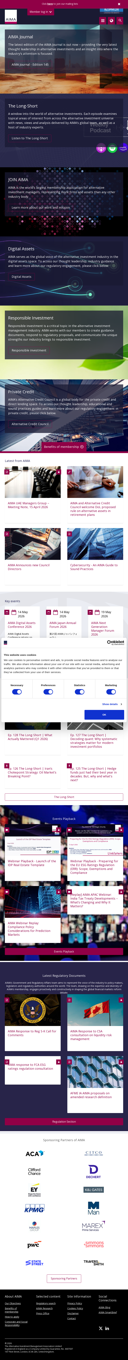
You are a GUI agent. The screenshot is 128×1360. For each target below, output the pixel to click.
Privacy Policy (74, 1303)
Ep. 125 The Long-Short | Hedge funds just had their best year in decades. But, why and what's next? (93, 774)
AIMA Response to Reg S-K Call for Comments (32, 1033)
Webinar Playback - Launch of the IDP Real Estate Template (32, 863)
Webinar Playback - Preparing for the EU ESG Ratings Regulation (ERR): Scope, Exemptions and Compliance (94, 867)
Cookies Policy (75, 1308)
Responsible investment (29, 350)
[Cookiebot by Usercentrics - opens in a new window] (109, 642)
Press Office (42, 1313)
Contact (71, 1318)
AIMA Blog (104, 1307)
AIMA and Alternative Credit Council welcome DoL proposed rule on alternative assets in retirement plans (93, 509)
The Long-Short (64, 797)
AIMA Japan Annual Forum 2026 (63, 625)
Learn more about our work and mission (41, 207)
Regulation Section (64, 1121)
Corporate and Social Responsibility (16, 1323)
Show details (110, 704)
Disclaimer (73, 1313)
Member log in (41, 12)
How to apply (12, 1316)
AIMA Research (44, 1308)
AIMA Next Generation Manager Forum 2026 (102, 628)
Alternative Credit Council (30, 424)
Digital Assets (21, 277)
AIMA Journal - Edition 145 (30, 64)
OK (104, 714)
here (50, 3)
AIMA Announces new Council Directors (29, 567)
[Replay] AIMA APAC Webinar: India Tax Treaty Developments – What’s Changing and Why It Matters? (94, 900)
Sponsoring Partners (64, 1278)
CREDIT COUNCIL (111, 11)
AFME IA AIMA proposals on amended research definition (91, 1095)
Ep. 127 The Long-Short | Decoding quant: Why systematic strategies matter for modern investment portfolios (93, 741)
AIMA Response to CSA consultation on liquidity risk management (91, 1035)
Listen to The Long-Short (30, 138)
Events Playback (64, 951)
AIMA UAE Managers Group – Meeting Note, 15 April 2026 (28, 505)
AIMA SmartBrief (108, 1312)
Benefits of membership (11, 1310)
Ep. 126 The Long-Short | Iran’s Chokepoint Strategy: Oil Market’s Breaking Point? (32, 772)
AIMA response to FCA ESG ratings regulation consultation (30, 1067)
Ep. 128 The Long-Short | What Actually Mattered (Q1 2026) (30, 737)
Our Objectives (13, 1303)
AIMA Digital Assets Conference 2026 (22, 625)
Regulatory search (46, 1303)
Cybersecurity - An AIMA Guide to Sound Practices (94, 567)
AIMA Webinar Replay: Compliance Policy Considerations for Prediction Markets (29, 929)
